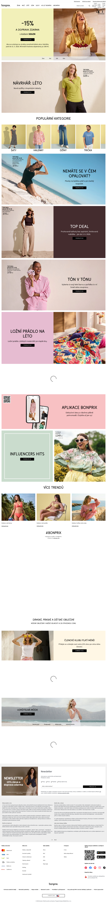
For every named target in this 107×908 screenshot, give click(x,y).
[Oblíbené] (99, 5)
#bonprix (53, 533)
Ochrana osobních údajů (10, 889)
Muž (50, 58)
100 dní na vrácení (86, 1)
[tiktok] (104, 868)
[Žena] (19, 5)
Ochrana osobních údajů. (63, 793)
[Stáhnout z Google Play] (101, 853)
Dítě (57, 58)
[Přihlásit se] (92, 786)
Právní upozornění (98, 889)
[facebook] (90, 868)
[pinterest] (86, 868)
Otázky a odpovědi (26, 850)
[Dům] (32, 5)
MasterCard (9, 850)
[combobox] (81, 5)
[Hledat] (89, 5)
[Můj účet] (94, 5)
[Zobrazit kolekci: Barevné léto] (53, 285)
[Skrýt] (53, 839)
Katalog (24, 867)
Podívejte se (27, 39)
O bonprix (66, 846)
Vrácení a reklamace (26, 857)
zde (100, 791)
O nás (65, 850)
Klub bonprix (77, 1)
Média (65, 857)
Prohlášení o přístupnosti (58, 889)
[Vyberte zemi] (53, 895)
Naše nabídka (46, 846)
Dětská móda (58, 724)
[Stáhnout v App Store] (101, 857)
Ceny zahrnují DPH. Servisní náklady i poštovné (79, 889)
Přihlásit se (92, 786)
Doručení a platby (26, 853)
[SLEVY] (37, 5)
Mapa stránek (35, 889)
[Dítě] (28, 5)
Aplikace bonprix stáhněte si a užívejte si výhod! (94, 846)
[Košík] (103, 5)
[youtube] (95, 868)
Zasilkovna (9, 869)
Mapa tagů (45, 864)
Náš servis (24, 846)
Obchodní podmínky (24, 889)
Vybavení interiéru (70, 724)
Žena (43, 58)
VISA (8, 854)
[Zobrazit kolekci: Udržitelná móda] (53, 712)
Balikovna (9, 866)
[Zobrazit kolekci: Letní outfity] (53, 87)
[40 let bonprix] (46, 5)
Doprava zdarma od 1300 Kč (99, 1)
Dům (64, 58)
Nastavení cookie (45, 889)
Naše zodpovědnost (68, 853)
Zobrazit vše (56, 538)
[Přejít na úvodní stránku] (9, 5)
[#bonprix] (56, 5)
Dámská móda (36, 724)
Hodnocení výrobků (26, 874)
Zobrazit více (79, 650)
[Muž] (23, 5)
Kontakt (24, 871)
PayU (8, 858)
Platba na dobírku (11, 862)
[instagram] (100, 868)
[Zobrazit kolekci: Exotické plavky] (53, 179)
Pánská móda (47, 724)
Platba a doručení (6, 846)
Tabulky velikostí (26, 860)
